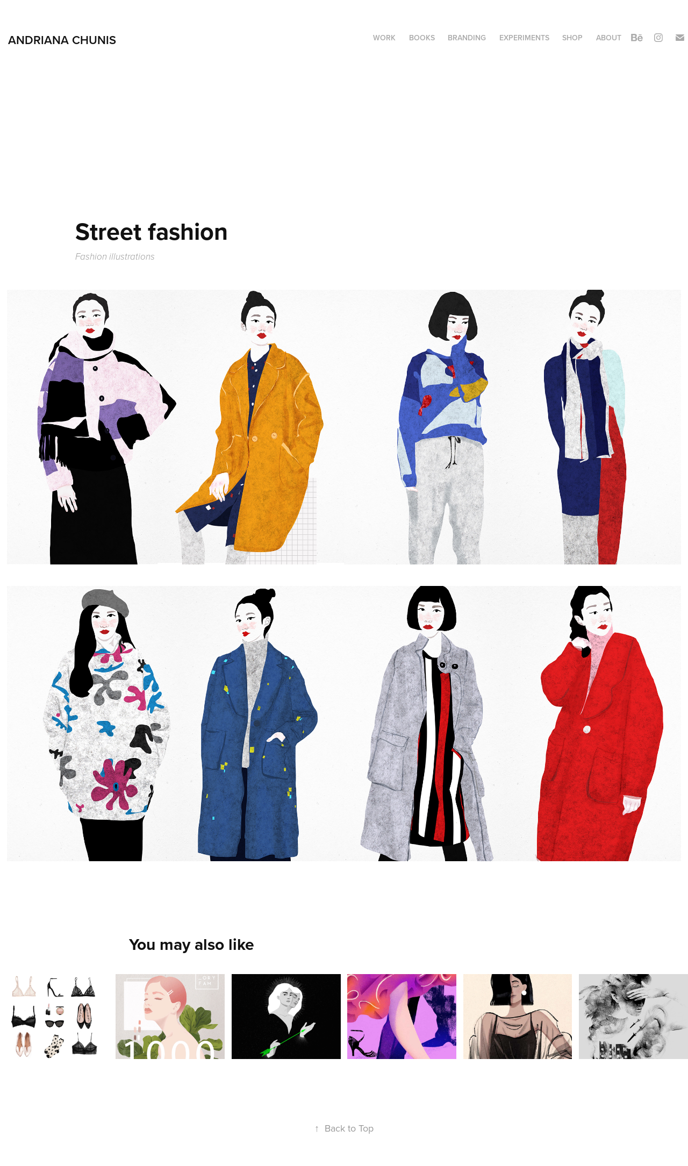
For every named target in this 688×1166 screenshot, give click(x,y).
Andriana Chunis (62, 39)
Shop (572, 37)
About (608, 37)
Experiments (524, 37)
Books (422, 37)
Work (384, 37)
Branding (467, 37)
